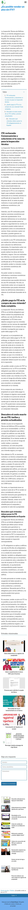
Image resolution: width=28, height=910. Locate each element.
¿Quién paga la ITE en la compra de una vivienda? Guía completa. (14, 107)
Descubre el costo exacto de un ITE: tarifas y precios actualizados (13, 114)
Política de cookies (10, 904)
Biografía (21, 902)
